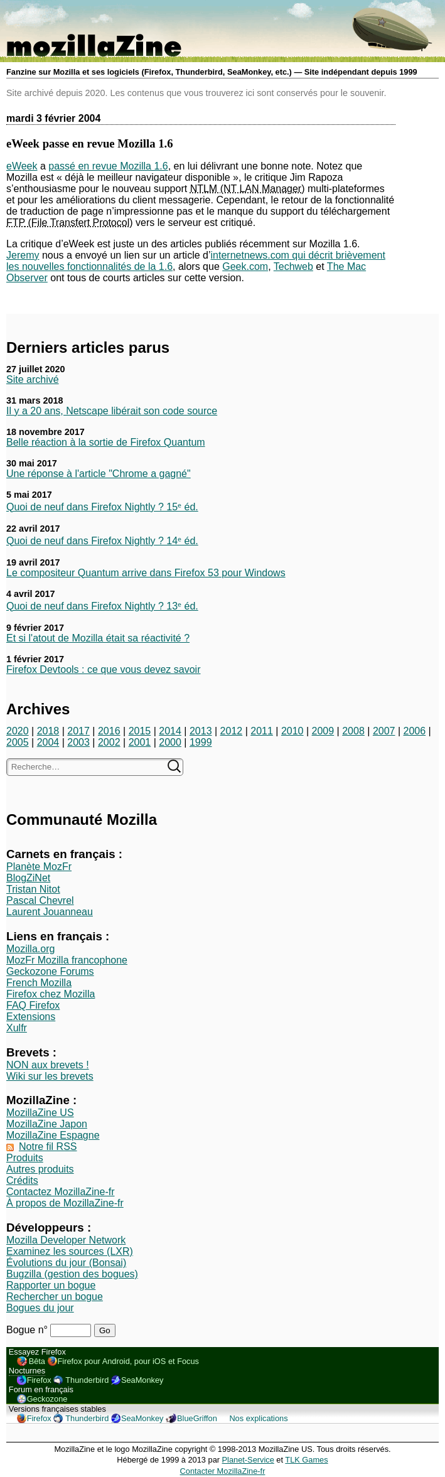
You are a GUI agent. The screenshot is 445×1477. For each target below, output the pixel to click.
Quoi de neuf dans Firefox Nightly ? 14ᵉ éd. (102, 540)
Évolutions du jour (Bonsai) (66, 1262)
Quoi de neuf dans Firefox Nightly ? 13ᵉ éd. (102, 606)
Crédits (22, 1180)
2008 (353, 731)
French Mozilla (39, 982)
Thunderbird (87, 1380)
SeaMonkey (142, 1380)
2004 (48, 742)
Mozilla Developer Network (66, 1240)
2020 (17, 731)
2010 (292, 731)
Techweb (293, 266)
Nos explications (258, 1418)
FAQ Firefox (33, 1005)
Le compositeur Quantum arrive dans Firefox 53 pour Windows (146, 572)
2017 (78, 731)
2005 (17, 742)
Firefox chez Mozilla (50, 994)
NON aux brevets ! (47, 1065)
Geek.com (245, 266)
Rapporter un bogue (50, 1285)
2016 (109, 731)
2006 (415, 731)
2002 (109, 742)
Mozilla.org (30, 948)
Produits (24, 1157)
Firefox (39, 1380)
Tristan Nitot (33, 889)
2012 (231, 731)
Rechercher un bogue (54, 1296)
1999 (201, 742)
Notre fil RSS (48, 1146)
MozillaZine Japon (46, 1124)
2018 (48, 731)
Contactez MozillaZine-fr (60, 1191)
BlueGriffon (197, 1418)
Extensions (30, 1016)
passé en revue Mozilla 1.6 (108, 166)
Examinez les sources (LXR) (69, 1251)
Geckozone (47, 1399)
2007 (384, 731)
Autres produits (40, 1169)
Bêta (37, 1361)
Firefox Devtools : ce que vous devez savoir (103, 669)
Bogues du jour (40, 1307)
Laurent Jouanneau (49, 911)
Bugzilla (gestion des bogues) (72, 1274)
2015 (140, 731)
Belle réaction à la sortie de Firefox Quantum (105, 442)
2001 (140, 742)
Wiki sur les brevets (50, 1076)
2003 (78, 742)
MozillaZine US (40, 1112)
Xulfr (16, 1028)
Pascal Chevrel (40, 900)
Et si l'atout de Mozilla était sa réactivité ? (98, 638)
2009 (323, 731)
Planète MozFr (39, 866)
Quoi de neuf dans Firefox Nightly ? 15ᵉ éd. (102, 507)
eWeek (22, 166)
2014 (170, 731)
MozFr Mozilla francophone (66, 960)
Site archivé (32, 379)
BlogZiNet (28, 878)
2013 (201, 731)
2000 (170, 742)
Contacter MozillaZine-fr (222, 1471)
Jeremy (22, 255)
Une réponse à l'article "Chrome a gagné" (98, 473)
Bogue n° (28, 1329)
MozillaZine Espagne (53, 1135)
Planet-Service (248, 1459)
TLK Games (306, 1459)
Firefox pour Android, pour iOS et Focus (128, 1361)
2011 (261, 731)
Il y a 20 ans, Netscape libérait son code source (111, 411)
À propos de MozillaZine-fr (65, 1203)
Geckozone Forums (50, 971)
